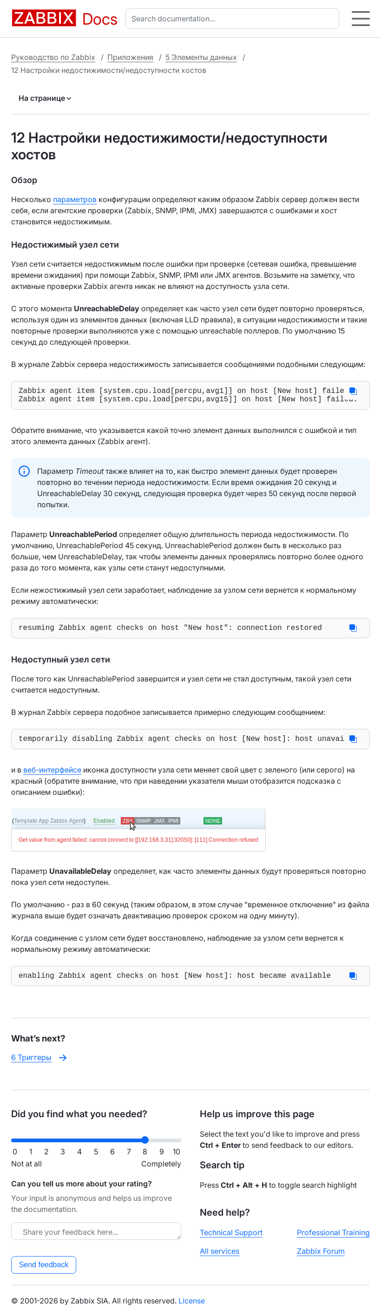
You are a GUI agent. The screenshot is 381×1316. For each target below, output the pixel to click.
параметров (75, 199)
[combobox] (234, 18)
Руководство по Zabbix (53, 57)
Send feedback (44, 1265)
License (191, 1300)
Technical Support (231, 1232)
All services (219, 1251)
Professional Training (333, 1232)
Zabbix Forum (321, 1251)
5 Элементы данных (201, 57)
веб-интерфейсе (52, 777)
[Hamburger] (361, 18)
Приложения (130, 57)
